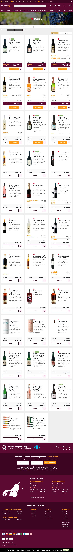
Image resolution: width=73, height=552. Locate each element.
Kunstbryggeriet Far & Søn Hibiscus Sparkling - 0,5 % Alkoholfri (64, 356)
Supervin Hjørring (36, 482)
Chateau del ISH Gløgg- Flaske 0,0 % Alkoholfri (63, 322)
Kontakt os (33, 511)
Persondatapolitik (66, 522)
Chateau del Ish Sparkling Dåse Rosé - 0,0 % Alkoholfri (39, 322)
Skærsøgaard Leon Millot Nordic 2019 (63, 41)
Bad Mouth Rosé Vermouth (38, 291)
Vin (9, 13)
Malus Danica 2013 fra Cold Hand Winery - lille (15, 154)
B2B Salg (33, 514)
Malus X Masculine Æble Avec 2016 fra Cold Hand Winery (14, 292)
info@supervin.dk (27, 448)
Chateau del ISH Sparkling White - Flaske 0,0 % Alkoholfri (14, 388)
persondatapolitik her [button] (24, 469)
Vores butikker (65, 514)
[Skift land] (71, 1)
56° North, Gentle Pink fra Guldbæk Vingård (14, 186)
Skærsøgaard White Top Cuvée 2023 (15, 118)
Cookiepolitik (65, 524)
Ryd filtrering (26, 30)
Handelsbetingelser (66, 518)
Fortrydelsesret (65, 520)
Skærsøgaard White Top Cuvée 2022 (39, 221)
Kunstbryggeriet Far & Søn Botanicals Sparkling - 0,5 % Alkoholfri (39, 356)
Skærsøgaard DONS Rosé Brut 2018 (39, 79)
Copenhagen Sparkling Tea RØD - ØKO (39, 42)
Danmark (12, 13)
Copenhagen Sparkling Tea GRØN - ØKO (15, 42)
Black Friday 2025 (49, 518)
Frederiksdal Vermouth (12, 221)
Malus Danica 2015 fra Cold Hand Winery (39, 256)
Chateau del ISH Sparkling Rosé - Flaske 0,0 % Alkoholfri (38, 388)
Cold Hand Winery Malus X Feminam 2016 (63, 292)
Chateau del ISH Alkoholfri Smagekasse (14, 420)
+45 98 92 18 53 (18, 448)
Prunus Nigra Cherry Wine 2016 (15, 256)
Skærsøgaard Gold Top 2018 (14, 79)
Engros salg (33, 516)
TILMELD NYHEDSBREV (50, 462)
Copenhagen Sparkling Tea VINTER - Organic (38, 154)
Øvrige (17, 13)
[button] (50, 6)
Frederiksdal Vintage (64, 153)
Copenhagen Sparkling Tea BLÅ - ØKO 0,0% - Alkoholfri (63, 119)
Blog (46, 514)
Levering (64, 516)
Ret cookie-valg (65, 526)
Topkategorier (48, 511)
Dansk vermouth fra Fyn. (38, 294)
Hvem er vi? (64, 511)
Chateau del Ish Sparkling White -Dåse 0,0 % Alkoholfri (14, 323)
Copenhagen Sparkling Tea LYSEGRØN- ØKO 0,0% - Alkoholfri (38, 119)
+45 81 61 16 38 (18, 450)
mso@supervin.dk (27, 450)
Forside (5, 13)
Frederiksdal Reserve (64, 220)
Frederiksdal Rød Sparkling (38, 186)
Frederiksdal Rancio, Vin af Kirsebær (64, 256)
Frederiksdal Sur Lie (63, 185)
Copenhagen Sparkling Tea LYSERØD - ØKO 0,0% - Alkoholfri (64, 388)
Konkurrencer (48, 516)
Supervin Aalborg (58, 482)
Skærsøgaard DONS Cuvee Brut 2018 (63, 79)
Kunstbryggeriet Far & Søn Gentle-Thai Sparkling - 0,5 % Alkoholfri (15, 356)
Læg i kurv (14, 69)
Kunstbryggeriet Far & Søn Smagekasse (39, 419)
